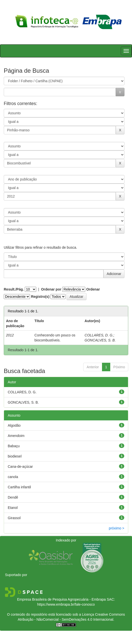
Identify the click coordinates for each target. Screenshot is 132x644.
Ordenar (93, 289)
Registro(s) (40, 297)
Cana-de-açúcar (20, 467)
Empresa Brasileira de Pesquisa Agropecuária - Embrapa (61, 599)
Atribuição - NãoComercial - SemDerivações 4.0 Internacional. (66, 619)
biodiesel (15, 456)
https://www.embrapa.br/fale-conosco (66, 604)
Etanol (13, 508)
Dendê (13, 497)
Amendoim (16, 436)
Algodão (14, 425)
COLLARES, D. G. (98, 335)
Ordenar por (51, 289)
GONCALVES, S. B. (100, 340)
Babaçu (14, 446)
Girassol (14, 518)
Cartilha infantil (19, 487)
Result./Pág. (14, 289)
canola (13, 477)
